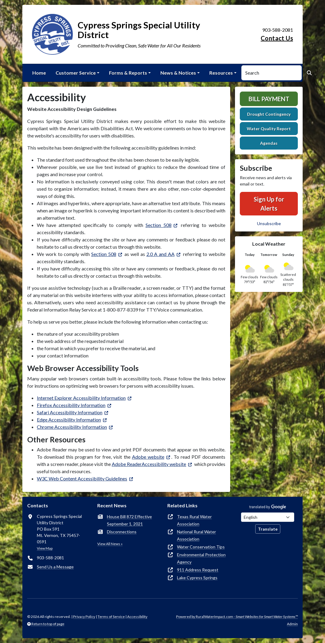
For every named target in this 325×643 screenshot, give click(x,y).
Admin (292, 624)
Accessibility (137, 616)
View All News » (110, 543)
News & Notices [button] (178, 73)
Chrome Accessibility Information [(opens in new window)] (72, 427)
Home (39, 73)
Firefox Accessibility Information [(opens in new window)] (71, 405)
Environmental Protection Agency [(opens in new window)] (201, 558)
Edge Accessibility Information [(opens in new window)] (69, 419)
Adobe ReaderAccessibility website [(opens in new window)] (149, 464)
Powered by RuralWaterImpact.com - (237, 616)
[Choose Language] (267, 517)
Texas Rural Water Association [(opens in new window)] (194, 520)
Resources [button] (221, 73)
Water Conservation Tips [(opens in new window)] (201, 546)
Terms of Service (111, 616)
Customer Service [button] (76, 73)
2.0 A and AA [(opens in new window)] (160, 254)
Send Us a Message (55, 566)
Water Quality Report (269, 128)
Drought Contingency (269, 114)
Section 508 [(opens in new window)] (159, 225)
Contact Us (277, 38)
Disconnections (122, 531)
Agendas (269, 143)
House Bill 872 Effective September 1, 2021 (129, 520)
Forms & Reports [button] (128, 73)
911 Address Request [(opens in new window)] (197, 569)
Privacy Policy (84, 616)
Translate (268, 529)
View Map (45, 548)
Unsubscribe (269, 223)
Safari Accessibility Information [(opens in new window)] (69, 412)
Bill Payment (269, 98)
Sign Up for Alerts (269, 203)
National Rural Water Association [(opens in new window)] (196, 535)
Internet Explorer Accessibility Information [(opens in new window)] (81, 398)
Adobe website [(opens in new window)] (148, 457)
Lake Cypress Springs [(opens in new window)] (197, 577)
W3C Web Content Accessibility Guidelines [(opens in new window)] (82, 478)
